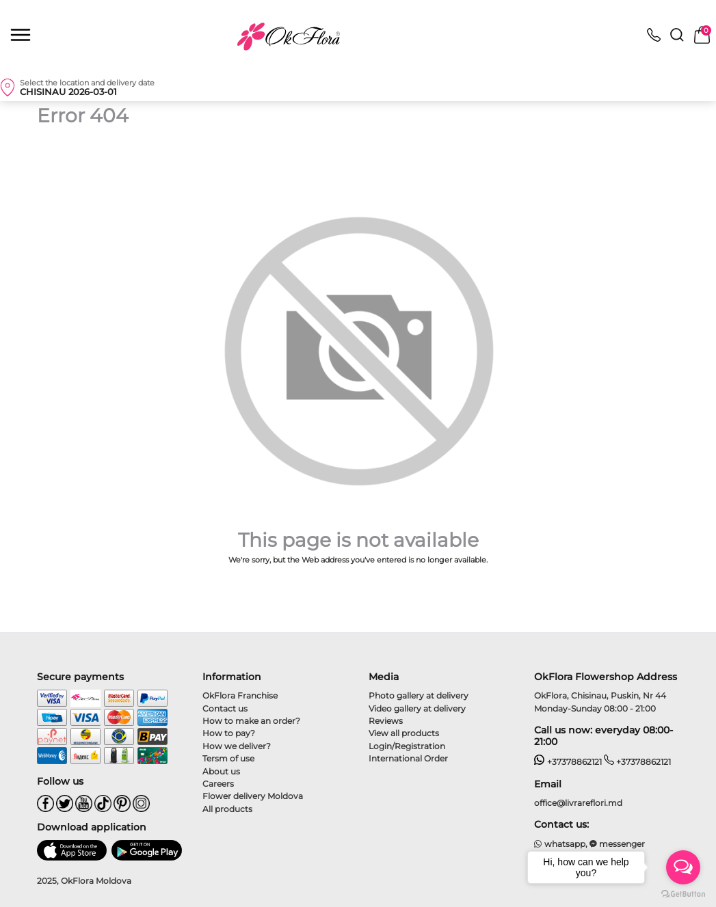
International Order (408, 758)
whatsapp (559, 844)
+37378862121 (568, 762)
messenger (617, 844)
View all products (404, 733)
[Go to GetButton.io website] (683, 893)
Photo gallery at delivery (418, 695)
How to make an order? (251, 721)
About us (221, 771)
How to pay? (228, 733)
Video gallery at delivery (417, 708)
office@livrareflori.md (578, 803)
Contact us (225, 708)
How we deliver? (236, 746)
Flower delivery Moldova (252, 796)
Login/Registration (407, 746)
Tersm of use (228, 758)
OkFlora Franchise (240, 695)
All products (227, 809)
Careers (218, 784)
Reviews (386, 721)
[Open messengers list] (683, 867)
